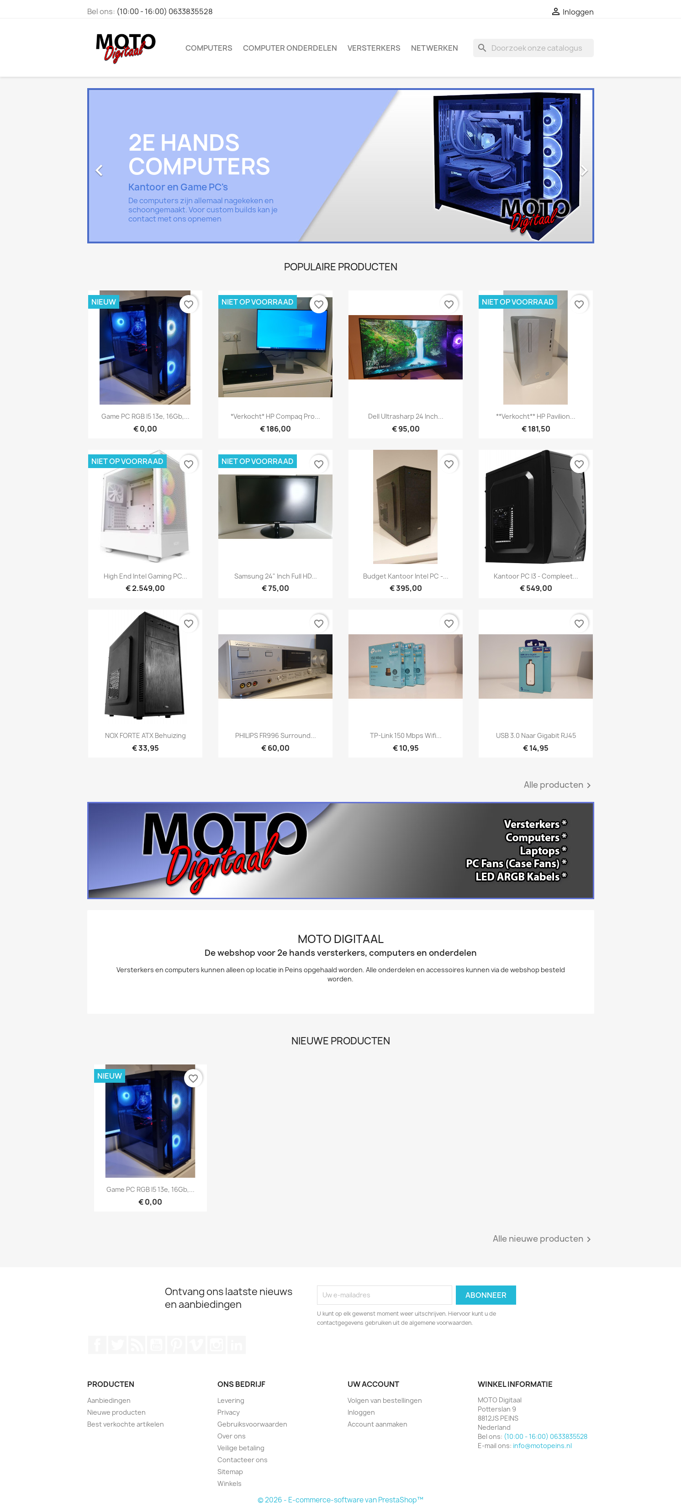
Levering (230, 1400)
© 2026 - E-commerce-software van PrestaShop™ (340, 1500)
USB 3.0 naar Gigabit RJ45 (536, 735)
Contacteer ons (242, 1459)
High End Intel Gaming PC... (145, 576)
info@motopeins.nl (542, 1445)
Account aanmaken (377, 1424)
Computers (208, 48)
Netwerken (434, 48)
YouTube (156, 1345)
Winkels (229, 1483)
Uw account (373, 1384)
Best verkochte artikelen (125, 1424)
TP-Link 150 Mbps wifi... (406, 735)
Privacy (228, 1412)
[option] (340, 165)
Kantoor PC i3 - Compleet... (536, 576)
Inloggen (361, 1412)
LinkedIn (236, 1345)
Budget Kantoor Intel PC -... (406, 576)
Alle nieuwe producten (543, 1239)
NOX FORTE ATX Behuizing (145, 735)
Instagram (216, 1345)
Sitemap (230, 1471)
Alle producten (559, 785)
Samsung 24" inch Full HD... (275, 576)
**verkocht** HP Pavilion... (535, 416)
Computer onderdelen (290, 48)
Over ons (231, 1436)
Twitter (117, 1345)
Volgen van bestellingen (385, 1400)
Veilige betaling (240, 1448)
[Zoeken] (533, 48)
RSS (137, 1345)
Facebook (97, 1345)
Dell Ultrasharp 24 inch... (405, 416)
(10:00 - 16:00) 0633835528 (164, 11)
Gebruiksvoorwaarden (252, 1424)
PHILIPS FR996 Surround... (275, 735)
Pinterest (176, 1345)
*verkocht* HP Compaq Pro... (275, 416)
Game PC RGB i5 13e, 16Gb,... (145, 416)
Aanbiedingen (109, 1400)
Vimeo (196, 1345)
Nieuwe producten (116, 1412)
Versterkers (374, 48)
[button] (125, 165)
